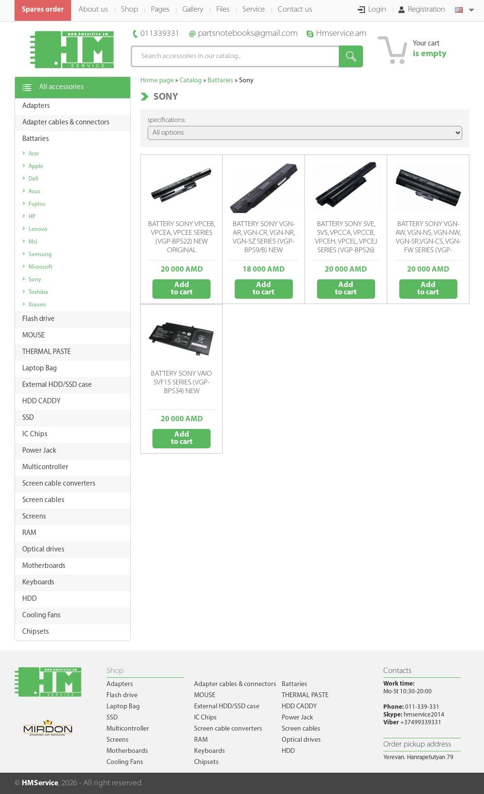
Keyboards (209, 751)
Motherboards (127, 751)
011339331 (160, 34)
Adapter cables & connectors (235, 684)
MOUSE (204, 695)
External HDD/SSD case (226, 706)
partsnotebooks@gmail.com (248, 34)
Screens (117, 740)
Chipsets (206, 762)
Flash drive (121, 695)
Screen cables (301, 729)
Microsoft (40, 267)
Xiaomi (37, 305)
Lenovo (38, 229)
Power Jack (297, 717)
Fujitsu (37, 204)
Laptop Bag (123, 706)
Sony (35, 280)
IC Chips (205, 717)
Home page (157, 80)
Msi (33, 242)
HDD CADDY (299, 706)
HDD (288, 751)
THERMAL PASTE (305, 695)
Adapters (119, 684)
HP (32, 217)
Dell (33, 179)
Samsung (40, 255)
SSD (112, 717)
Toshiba (38, 292)
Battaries (220, 80)
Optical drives (301, 740)
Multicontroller (127, 729)
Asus (34, 192)
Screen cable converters (228, 729)
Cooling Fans (124, 762)
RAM (201, 740)
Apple (36, 166)
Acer (34, 154)
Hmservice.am (341, 34)
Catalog (191, 80)
